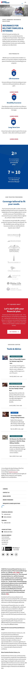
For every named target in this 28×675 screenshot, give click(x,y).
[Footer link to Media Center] (14, 496)
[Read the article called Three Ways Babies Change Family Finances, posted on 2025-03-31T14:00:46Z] (14, 421)
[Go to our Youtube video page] (11, 554)
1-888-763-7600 (6, 522)
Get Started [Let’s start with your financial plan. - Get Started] (14, 332)
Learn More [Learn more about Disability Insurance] (14, 116)
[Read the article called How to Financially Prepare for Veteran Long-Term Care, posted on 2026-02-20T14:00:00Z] (14, 366)
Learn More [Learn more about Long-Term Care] (14, 139)
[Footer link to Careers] (14, 489)
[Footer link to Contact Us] (14, 492)
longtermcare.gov (13, 472)
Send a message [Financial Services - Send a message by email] (6, 517)
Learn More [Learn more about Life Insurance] (14, 92)
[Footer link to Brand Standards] (14, 500)
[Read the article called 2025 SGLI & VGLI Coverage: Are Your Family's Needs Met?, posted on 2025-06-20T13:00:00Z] (14, 394)
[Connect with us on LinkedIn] (7, 554)
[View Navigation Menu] (25, 2)
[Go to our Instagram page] (16, 554)
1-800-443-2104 (6, 514)
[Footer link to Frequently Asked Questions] (14, 503)
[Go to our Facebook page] (3, 554)
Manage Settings (7, 531)
